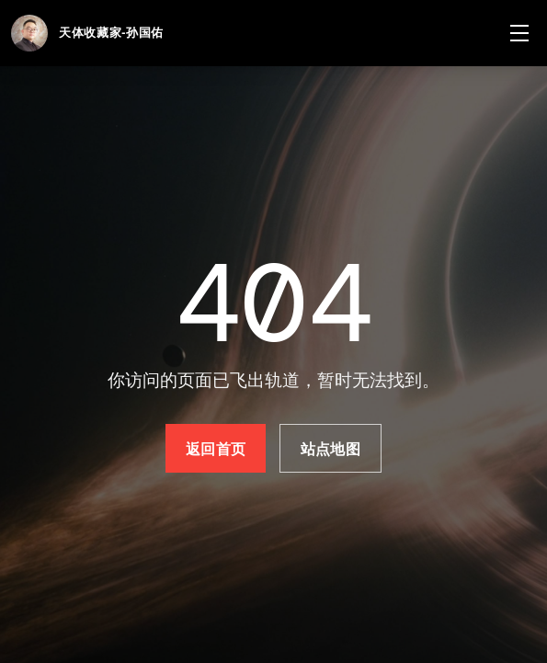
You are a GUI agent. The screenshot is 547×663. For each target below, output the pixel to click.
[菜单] (519, 33)
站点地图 (330, 449)
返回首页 (215, 449)
